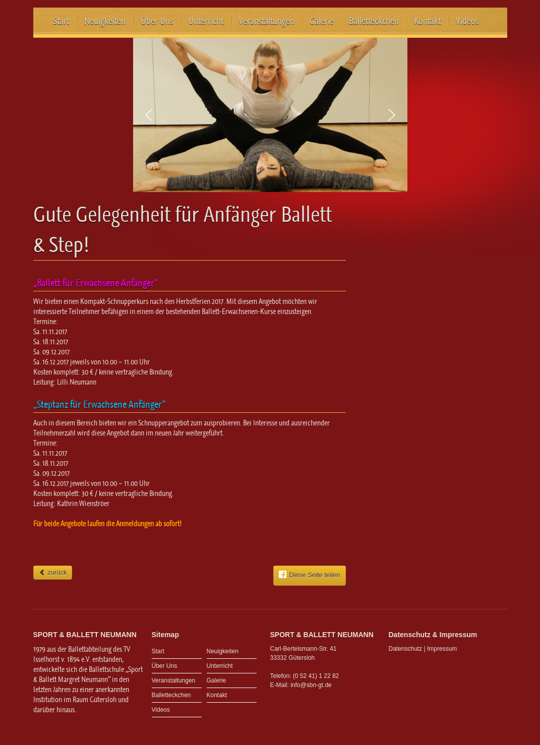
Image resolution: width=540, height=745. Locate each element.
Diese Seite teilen (309, 575)
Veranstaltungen (266, 21)
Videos (467, 21)
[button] (149, 115)
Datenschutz (406, 648)
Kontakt (427, 21)
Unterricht (205, 21)
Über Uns (157, 21)
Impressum (442, 648)
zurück (53, 572)
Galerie (322, 21)
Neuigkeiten (105, 21)
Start (61, 21)
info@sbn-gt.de (311, 685)
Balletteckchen (374, 21)
